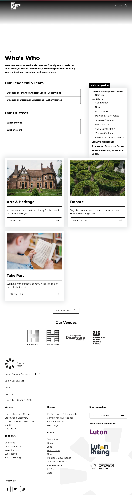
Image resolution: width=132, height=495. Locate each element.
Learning (10, 443)
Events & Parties (56, 422)
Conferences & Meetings (60, 418)
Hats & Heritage (13, 458)
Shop (50, 473)
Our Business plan (105, 129)
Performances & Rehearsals (62, 414)
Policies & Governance (107, 116)
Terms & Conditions (105, 120)
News (98, 107)
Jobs (49, 447)
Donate (77, 202)
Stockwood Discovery (16, 418)
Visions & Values (104, 133)
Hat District (98, 99)
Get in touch (101, 103)
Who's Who (101, 111)
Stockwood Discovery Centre (107, 146)
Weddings (52, 425)
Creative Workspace (102, 142)
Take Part (15, 275)
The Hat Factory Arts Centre (107, 92)
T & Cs (50, 469)
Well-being (11, 454)
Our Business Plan (57, 462)
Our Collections (13, 447)
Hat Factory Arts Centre (17, 414)
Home (8, 51)
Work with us (102, 125)
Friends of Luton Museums (109, 138)
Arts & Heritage (20, 202)
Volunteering (12, 450)
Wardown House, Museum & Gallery (107, 152)
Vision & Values (55, 465)
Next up (99, 95)
